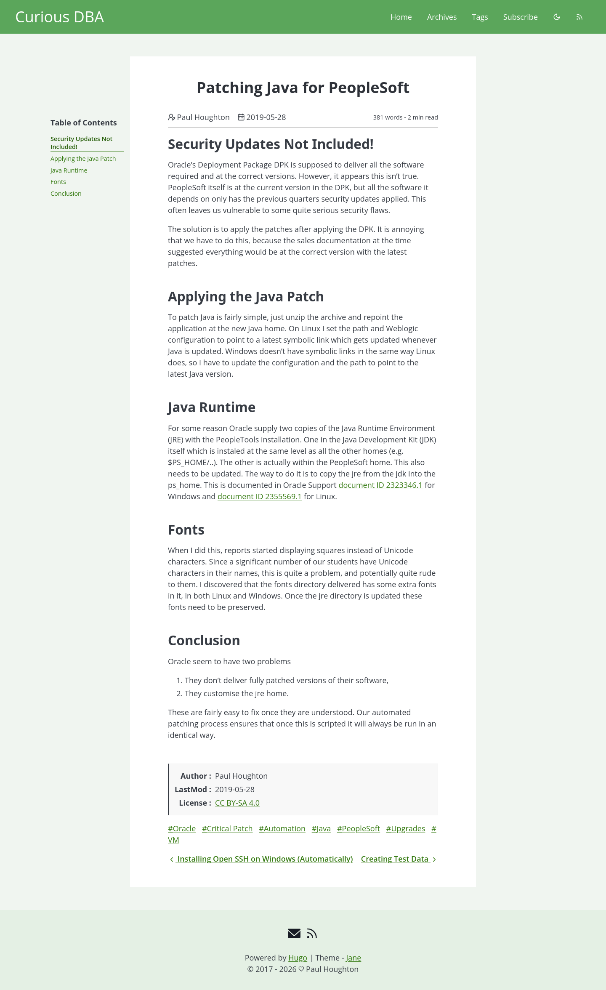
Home (401, 17)
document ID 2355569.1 (260, 496)
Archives (442, 17)
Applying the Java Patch (83, 158)
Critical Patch (230, 828)
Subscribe (520, 17)
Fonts (58, 182)
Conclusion (66, 193)
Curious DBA (59, 16)
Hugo (297, 958)
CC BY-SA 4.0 (237, 803)
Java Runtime (68, 170)
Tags (480, 17)
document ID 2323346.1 (380, 485)
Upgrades (408, 828)
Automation (285, 828)
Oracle (184, 828)
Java (323, 828)
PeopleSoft (361, 828)
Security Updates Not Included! (81, 143)
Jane (353, 958)
